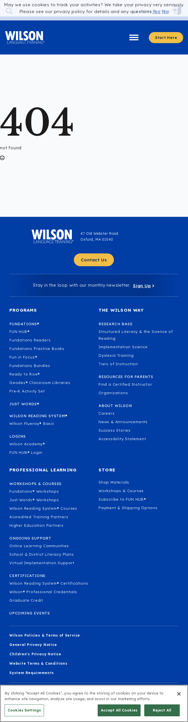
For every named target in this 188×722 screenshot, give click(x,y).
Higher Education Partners (36, 525)
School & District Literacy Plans (41, 554)
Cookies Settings (24, 713)
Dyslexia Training (116, 355)
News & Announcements (123, 421)
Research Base (115, 324)
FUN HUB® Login (25, 452)
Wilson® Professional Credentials (43, 591)
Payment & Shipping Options (128, 507)
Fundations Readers (30, 340)
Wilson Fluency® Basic (31, 423)
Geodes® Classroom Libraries (39, 382)
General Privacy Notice (33, 645)
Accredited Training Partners (38, 517)
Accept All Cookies (119, 713)
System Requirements (31, 673)
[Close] (179, 697)
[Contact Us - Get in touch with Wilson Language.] (94, 259)
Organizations (113, 393)
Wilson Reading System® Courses (43, 508)
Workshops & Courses (121, 490)
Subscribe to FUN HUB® (122, 499)
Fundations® (24, 324)
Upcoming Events (29, 613)
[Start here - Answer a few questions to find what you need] (166, 37)
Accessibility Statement (122, 438)
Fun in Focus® (23, 357)
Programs (23, 310)
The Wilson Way (121, 310)
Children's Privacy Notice (35, 654)
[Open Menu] (134, 37)
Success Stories (115, 430)
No (165, 11)
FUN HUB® (19, 331)
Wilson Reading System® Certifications (48, 583)
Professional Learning (43, 470)
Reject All (162, 713)
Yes (156, 11)
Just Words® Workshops (34, 500)
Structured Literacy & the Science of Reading (136, 335)
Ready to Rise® (24, 374)
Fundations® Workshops (34, 491)
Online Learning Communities (39, 545)
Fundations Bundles (29, 365)
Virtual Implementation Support (41, 563)
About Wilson (115, 405)
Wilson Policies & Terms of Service (44, 635)
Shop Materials (114, 482)
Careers (107, 413)
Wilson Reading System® (38, 416)
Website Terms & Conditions (38, 663)
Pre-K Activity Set (27, 391)
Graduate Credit (26, 600)
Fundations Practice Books (36, 348)
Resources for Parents (126, 376)
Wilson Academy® (27, 444)
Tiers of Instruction (118, 364)
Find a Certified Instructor (125, 384)
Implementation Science (123, 347)
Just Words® (24, 404)
